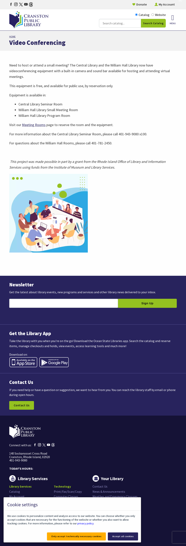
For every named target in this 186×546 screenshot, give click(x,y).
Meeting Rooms (34, 125)
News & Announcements (109, 491)
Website (158, 15)
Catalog (142, 15)
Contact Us (22, 405)
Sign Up (147, 303)
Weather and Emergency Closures (115, 496)
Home (12, 36)
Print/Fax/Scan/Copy (68, 491)
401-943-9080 (18, 460)
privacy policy (85, 523)
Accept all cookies (123, 536)
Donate (141, 4)
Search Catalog (153, 23)
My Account (167, 4)
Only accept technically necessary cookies (76, 536)
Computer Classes (66, 496)
